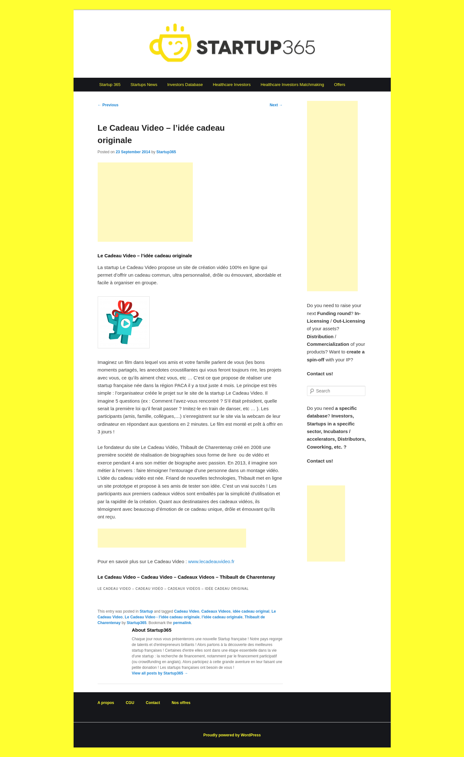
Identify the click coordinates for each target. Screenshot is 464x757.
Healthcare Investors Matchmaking (292, 84)
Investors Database (185, 84)
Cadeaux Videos (216, 611)
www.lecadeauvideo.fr (211, 561)
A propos (106, 703)
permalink (182, 623)
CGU (130, 703)
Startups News (143, 84)
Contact (153, 703)
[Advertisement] (145, 202)
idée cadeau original (251, 611)
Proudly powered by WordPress (232, 735)
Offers (339, 84)
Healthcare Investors (232, 84)
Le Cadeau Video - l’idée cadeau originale (162, 617)
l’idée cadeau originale (222, 617)
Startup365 (166, 152)
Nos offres (181, 703)
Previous (108, 105)
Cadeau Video (186, 611)
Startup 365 (110, 84)
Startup (146, 611)
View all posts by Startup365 (160, 673)
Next (276, 105)
